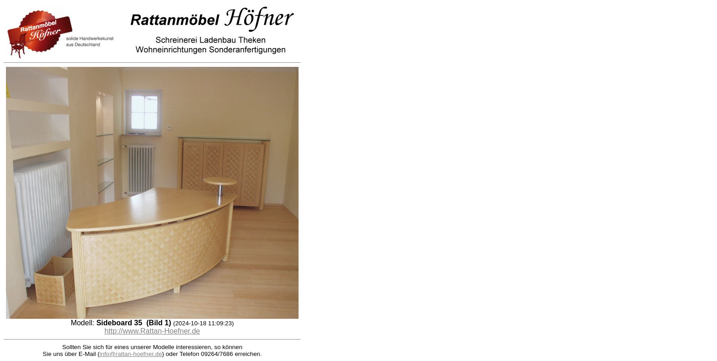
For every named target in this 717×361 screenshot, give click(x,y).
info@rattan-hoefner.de (131, 353)
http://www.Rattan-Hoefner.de (152, 331)
